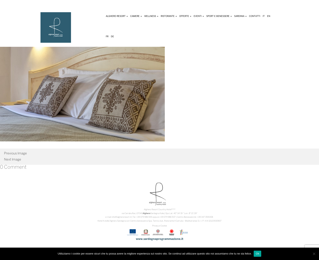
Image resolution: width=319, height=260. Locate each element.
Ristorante (169, 16)
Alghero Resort (117, 16)
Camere (136, 16)
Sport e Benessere (219, 16)
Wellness (151, 16)
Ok (257, 253)
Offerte (185, 16)
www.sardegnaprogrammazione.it (159, 239)
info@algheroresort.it (121, 217)
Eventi (199, 16)
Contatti (254, 16)
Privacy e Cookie (159, 226)
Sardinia (240, 16)
